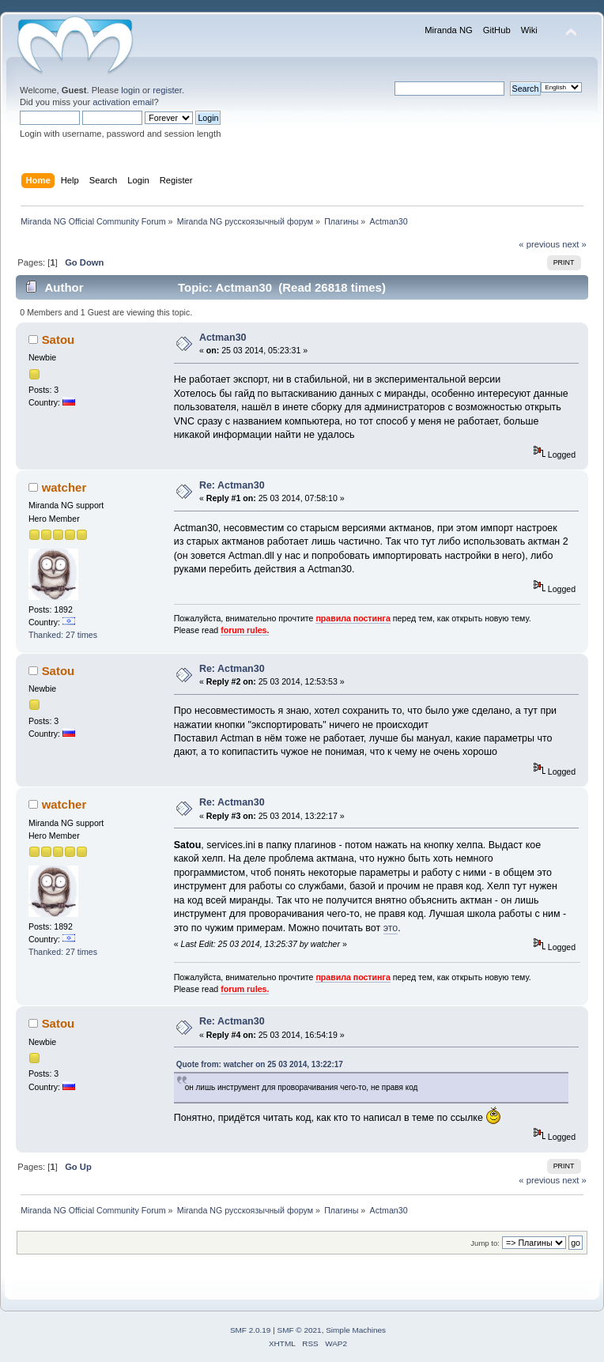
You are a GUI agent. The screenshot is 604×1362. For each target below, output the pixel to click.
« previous (539, 244)
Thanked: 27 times (62, 634)
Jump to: (485, 1243)
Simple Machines (356, 1330)
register (167, 90)
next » (574, 244)
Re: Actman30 (232, 485)
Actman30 (223, 337)
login (130, 90)
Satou (58, 339)
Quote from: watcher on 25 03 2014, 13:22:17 (259, 1064)
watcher (64, 487)
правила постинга (352, 618)
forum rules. (245, 630)
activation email (122, 102)
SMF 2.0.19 (250, 1330)
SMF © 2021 (299, 1330)
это (390, 928)
